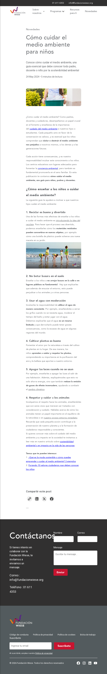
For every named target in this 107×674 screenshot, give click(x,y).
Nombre (58, 532)
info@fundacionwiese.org (26, 579)
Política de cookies (66, 634)
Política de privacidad (43, 634)
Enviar (61, 572)
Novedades (91, 11)
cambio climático (36, 389)
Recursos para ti (74, 11)
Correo (81, 532)
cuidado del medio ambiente (43, 128)
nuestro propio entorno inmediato (60, 417)
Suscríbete (15, 638)
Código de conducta (19, 634)
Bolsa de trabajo (88, 634)
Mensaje (58, 547)
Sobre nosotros (38, 11)
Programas (57, 11)
